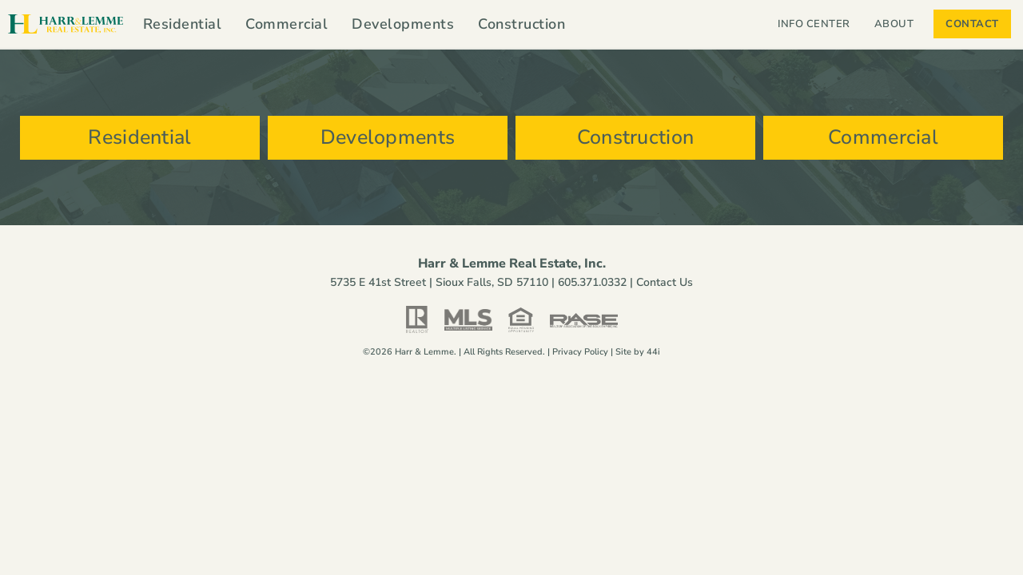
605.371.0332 (592, 282)
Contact (972, 24)
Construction (521, 24)
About (898, 24)
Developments (403, 24)
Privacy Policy (580, 352)
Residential (182, 24)
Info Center (814, 24)
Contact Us (664, 282)
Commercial (286, 24)
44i (653, 352)
